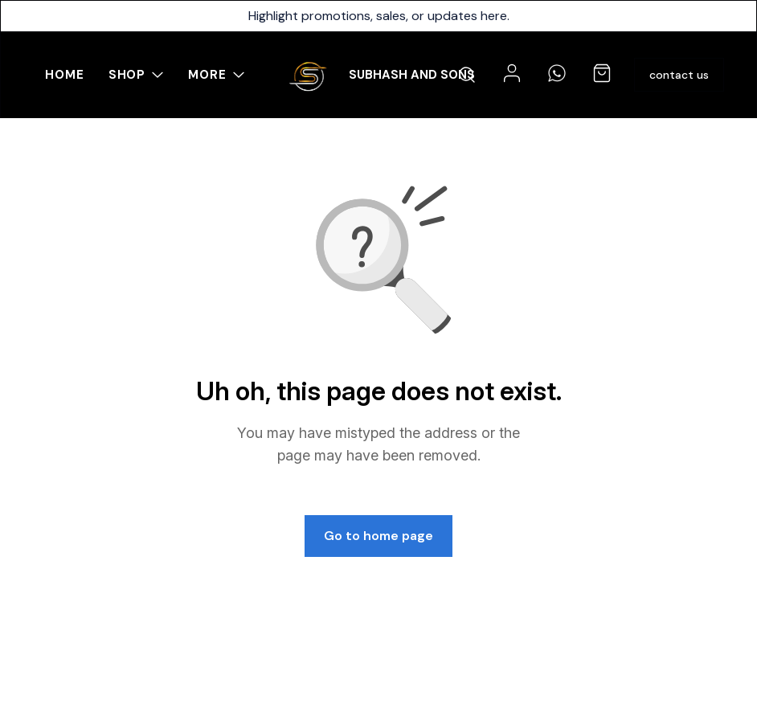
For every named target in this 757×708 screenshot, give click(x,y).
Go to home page (378, 535)
